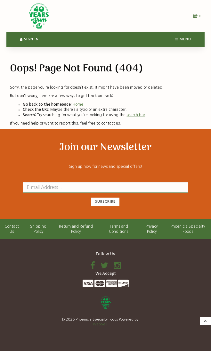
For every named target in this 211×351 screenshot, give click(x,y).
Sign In (29, 39)
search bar (135, 115)
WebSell (100, 324)
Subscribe (105, 201)
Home (78, 104)
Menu (183, 39)
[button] (197, 16)
